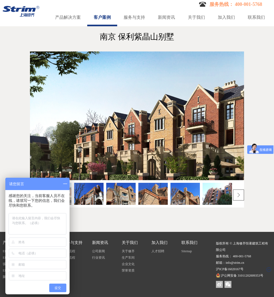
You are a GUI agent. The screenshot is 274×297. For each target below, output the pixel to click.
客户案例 (102, 17)
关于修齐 (128, 251)
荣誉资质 (128, 270)
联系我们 (256, 17)
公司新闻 (98, 251)
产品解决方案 (68, 17)
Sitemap (186, 251)
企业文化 (128, 264)
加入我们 (226, 17)
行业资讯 (98, 257)
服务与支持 (134, 17)
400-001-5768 (242, 256)
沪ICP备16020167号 (229, 269)
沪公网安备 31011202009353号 (239, 275)
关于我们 (196, 17)
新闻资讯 (166, 17)
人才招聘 (157, 251)
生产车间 (128, 257)
